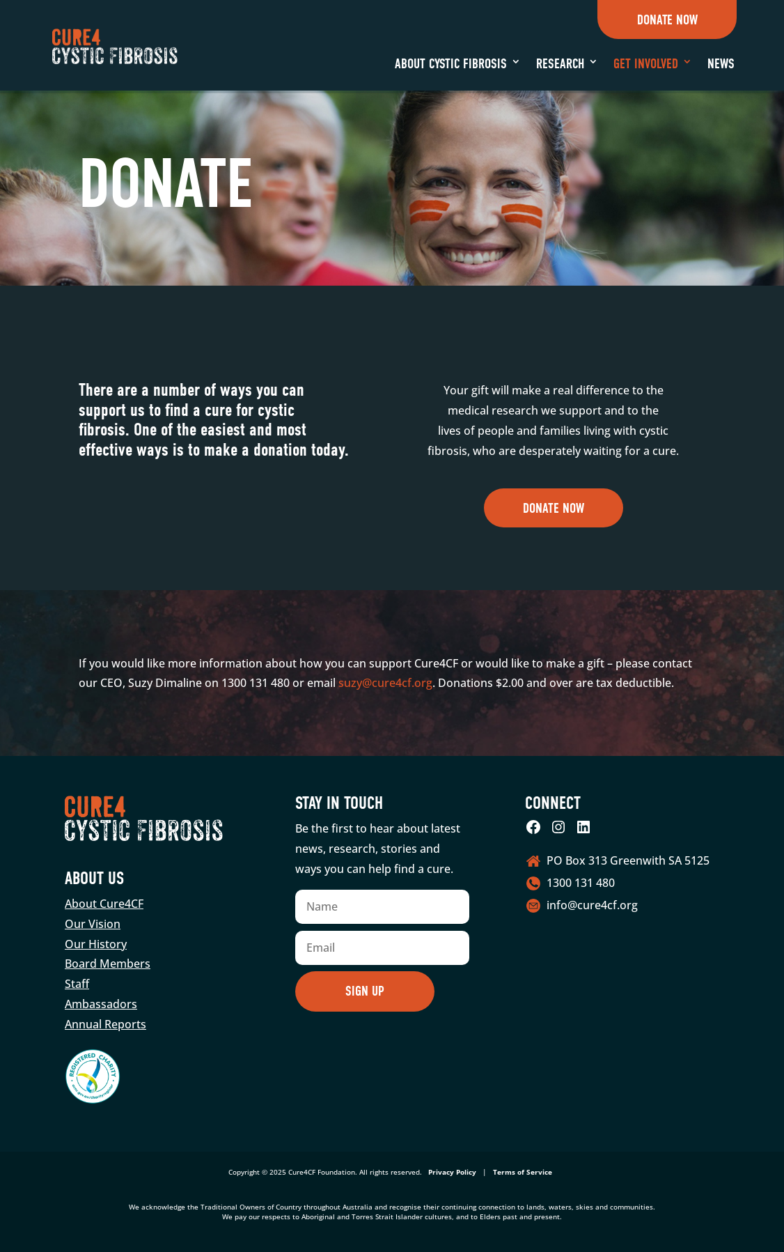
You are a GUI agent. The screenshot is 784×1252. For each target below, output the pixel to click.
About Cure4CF (104, 903)
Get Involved (645, 64)
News (721, 64)
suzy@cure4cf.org (385, 682)
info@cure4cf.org (592, 905)
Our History (96, 944)
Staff (77, 983)
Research (560, 64)
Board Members (107, 963)
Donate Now (667, 20)
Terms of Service (522, 1172)
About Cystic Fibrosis (451, 64)
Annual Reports (105, 1024)
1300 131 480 (581, 882)
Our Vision (92, 924)
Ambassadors (101, 1004)
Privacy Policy (452, 1172)
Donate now (553, 508)
